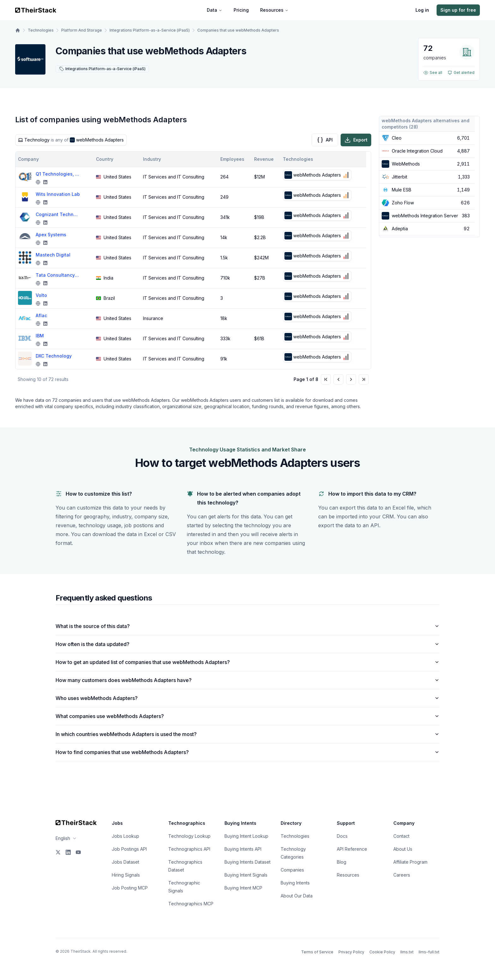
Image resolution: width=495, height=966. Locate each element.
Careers (401, 875)
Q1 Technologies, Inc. (58, 174)
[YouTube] (78, 852)
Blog (341, 862)
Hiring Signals (126, 875)
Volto (41, 295)
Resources (274, 10)
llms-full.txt (429, 952)
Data (214, 10)
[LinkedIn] (68, 852)
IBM (40, 335)
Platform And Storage (81, 30)
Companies (292, 869)
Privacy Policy (351, 952)
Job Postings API (129, 849)
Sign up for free (458, 10)
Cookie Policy (382, 952)
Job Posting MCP (130, 888)
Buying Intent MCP (243, 888)
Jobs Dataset (125, 862)
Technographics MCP (190, 903)
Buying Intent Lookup (246, 836)
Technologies (41, 30)
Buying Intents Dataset (247, 862)
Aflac (41, 315)
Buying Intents (295, 882)
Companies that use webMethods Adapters (238, 30)
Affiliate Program (410, 862)
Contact (401, 836)
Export (355, 140)
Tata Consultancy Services (58, 275)
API (325, 140)
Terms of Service (317, 952)
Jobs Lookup (125, 836)
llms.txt (407, 952)
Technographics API (189, 849)
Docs (342, 836)
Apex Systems (51, 234)
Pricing (241, 10)
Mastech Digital (53, 254)
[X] (58, 852)
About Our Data (297, 895)
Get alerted (460, 72)
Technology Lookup (189, 836)
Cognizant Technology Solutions (58, 214)
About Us (402, 849)
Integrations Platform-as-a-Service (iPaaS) (150, 30)
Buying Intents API (242, 849)
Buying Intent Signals (245, 875)
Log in (422, 10)
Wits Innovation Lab (58, 194)
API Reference (352, 849)
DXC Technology (54, 356)
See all (432, 72)
